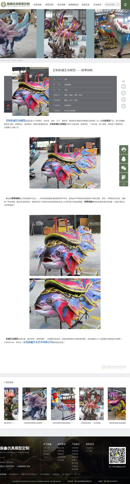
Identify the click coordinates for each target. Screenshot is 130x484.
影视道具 (60, 454)
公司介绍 (46, 448)
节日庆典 (60, 460)
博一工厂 (78, 474)
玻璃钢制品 (73, 4)
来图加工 (20, 60)
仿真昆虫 (75, 451)
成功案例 (61, 444)
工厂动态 (89, 451)
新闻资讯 (90, 444)
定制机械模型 (30, 91)
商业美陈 (61, 4)
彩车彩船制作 (45, 474)
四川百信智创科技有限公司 (83, 481)
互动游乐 (97, 4)
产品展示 (14, 60)
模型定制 (49, 4)
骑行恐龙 (75, 463)
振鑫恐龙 (56, 474)
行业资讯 (89, 448)
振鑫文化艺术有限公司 (29, 474)
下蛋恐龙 (75, 466)
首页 (8, 60)
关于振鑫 (47, 444)
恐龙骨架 (75, 469)
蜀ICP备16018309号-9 (110, 481)
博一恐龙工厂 (67, 474)
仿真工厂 (46, 451)
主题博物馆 (61, 457)
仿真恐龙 (85, 4)
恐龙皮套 (75, 457)
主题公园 (60, 451)
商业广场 (60, 448)
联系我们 (46, 454)
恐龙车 (74, 460)
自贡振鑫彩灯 (13, 474)
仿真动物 (37, 4)
